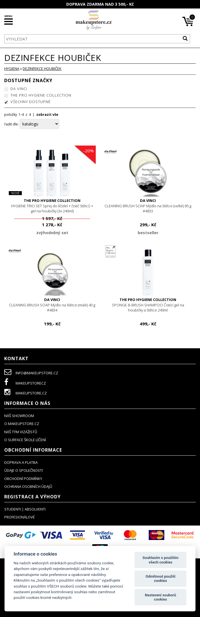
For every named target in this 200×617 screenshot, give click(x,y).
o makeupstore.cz (21, 423)
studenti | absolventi (25, 509)
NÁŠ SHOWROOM (19, 415)
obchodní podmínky (23, 478)
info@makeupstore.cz (31, 372)
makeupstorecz (25, 383)
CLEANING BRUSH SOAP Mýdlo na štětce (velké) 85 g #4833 (148, 206)
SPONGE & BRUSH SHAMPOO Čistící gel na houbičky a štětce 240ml (148, 305)
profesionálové (19, 517)
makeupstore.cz (25, 393)
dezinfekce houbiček (42, 68)
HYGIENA (11, 68)
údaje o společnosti (23, 470)
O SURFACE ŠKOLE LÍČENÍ (25, 439)
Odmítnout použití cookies (160, 578)
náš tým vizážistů (20, 431)
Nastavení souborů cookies (160, 597)
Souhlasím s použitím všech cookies (160, 560)
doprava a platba (21, 462)
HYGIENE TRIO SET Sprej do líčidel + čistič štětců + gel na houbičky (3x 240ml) (52, 206)
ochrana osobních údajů (28, 486)
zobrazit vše (47, 114)
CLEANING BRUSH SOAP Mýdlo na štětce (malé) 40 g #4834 (52, 305)
